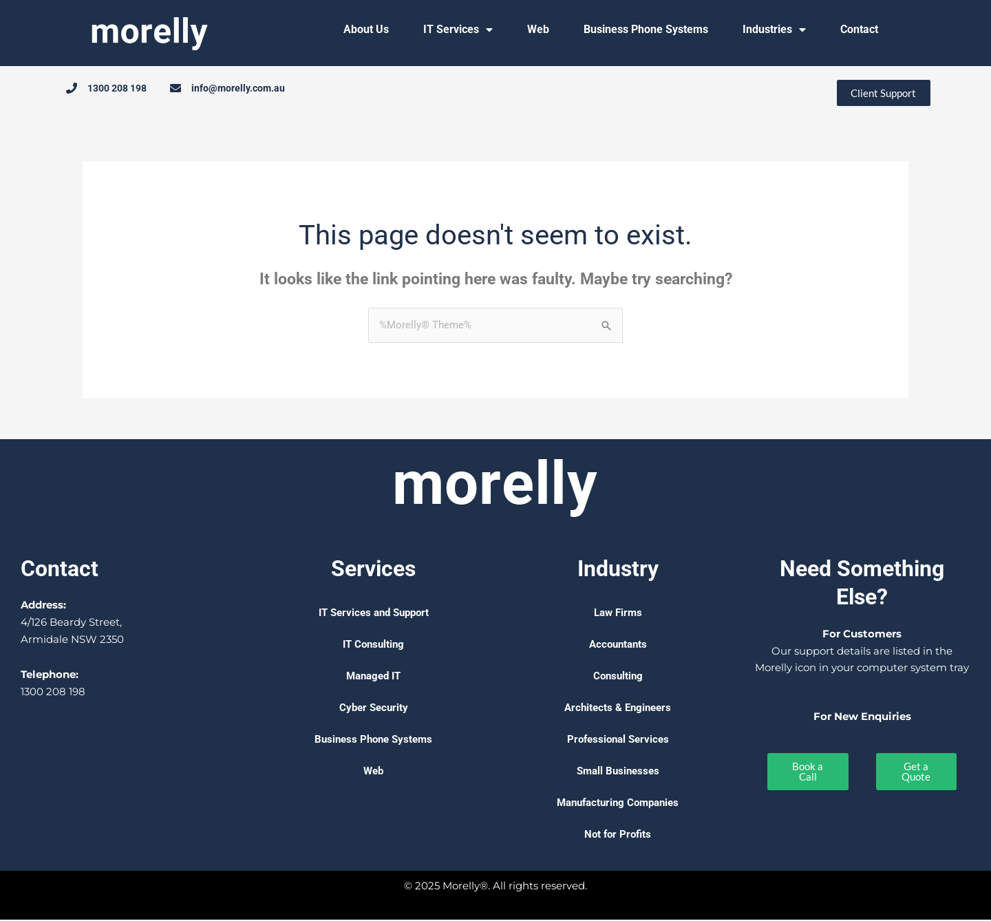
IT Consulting (373, 645)
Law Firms (618, 614)
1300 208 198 (53, 692)
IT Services (458, 29)
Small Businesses (618, 772)
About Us (366, 29)
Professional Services (618, 740)
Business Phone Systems (646, 29)
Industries (774, 29)
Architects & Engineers (617, 709)
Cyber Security (373, 709)
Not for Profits (617, 835)
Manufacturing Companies (618, 804)
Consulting (618, 677)
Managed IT (373, 677)
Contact (859, 29)
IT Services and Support (374, 614)
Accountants (618, 645)
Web (538, 29)
